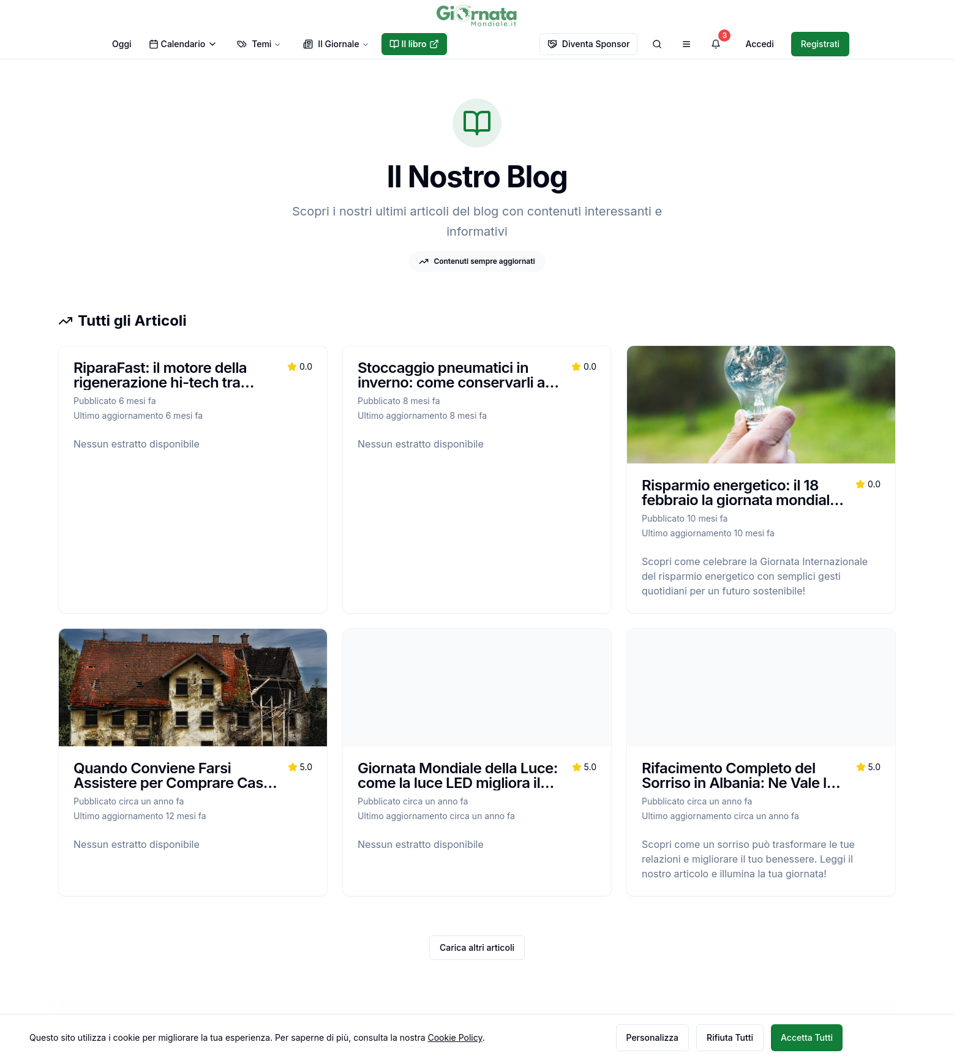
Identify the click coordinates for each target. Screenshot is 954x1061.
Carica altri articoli (477, 947)
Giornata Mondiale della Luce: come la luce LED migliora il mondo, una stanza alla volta (458, 782)
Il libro (414, 44)
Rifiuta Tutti (730, 1037)
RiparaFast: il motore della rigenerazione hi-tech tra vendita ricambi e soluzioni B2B (163, 390)
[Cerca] (657, 44)
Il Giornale (336, 44)
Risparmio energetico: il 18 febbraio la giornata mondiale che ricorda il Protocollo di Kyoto (740, 507)
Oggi (122, 44)
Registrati (820, 44)
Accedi (759, 44)
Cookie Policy (454, 1037)
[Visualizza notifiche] (716, 44)
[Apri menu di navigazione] (686, 44)
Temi (259, 44)
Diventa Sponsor (588, 44)
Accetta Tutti (807, 1037)
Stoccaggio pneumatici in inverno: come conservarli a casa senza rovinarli (451, 382)
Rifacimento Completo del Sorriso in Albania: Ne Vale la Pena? (738, 782)
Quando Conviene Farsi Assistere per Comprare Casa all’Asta (172, 782)
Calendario (183, 44)
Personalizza (652, 1037)
